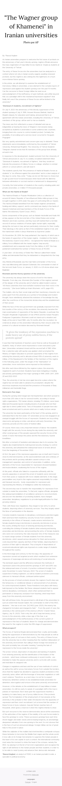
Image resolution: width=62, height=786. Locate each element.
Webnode (35, 775)
